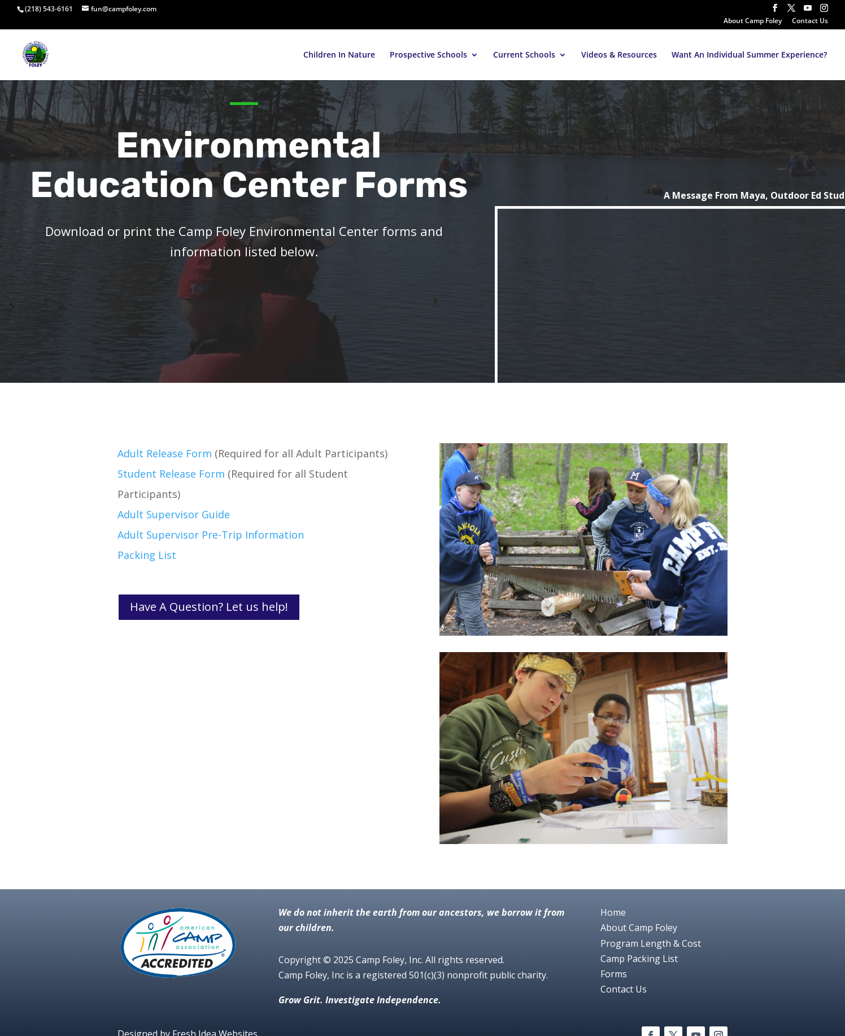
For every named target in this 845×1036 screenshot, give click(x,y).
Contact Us (810, 21)
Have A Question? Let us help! (209, 606)
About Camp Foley (753, 21)
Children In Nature (339, 55)
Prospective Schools (428, 55)
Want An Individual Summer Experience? (749, 55)
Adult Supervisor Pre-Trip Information (210, 534)
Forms (613, 974)
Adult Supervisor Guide (173, 514)
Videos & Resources (619, 55)
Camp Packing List (639, 958)
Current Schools (524, 55)
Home (613, 912)
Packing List (146, 555)
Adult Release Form (164, 453)
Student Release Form (171, 473)
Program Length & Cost (650, 943)
